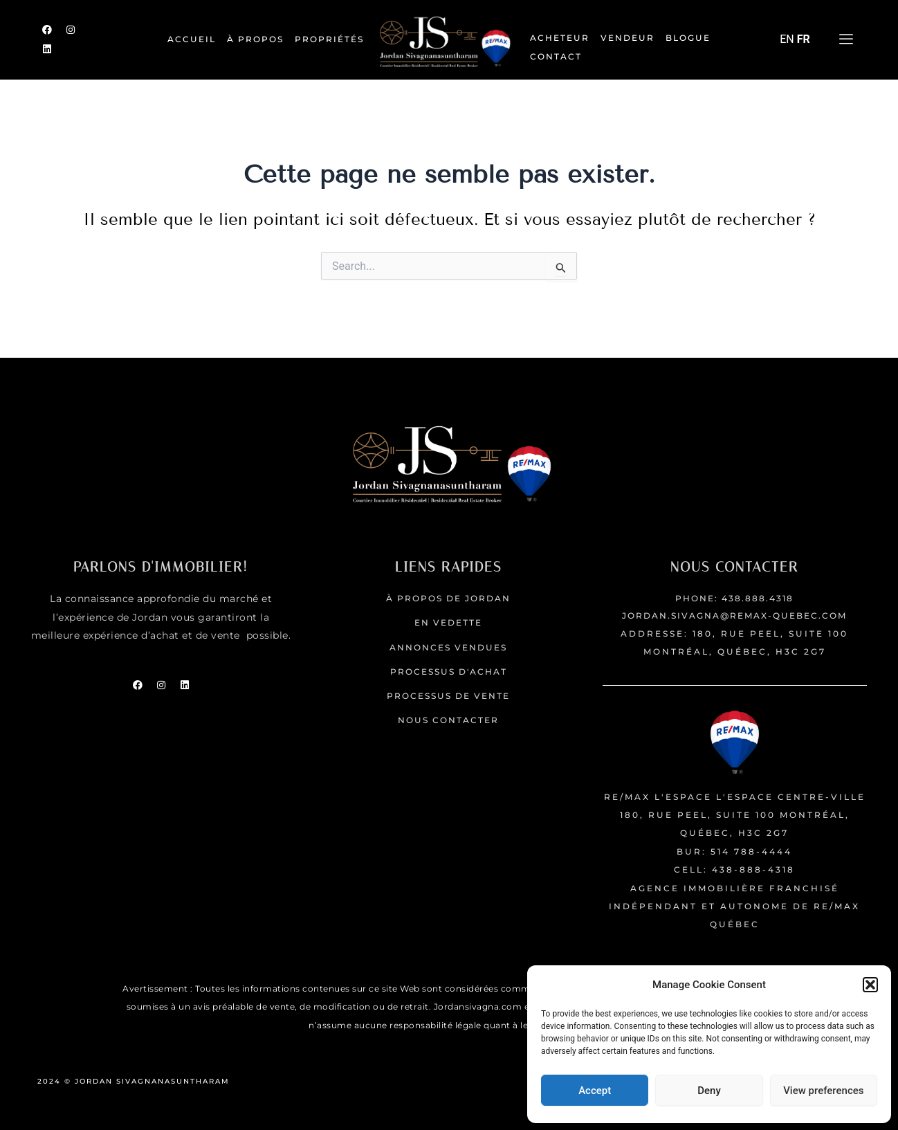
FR (800, 39)
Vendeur (627, 38)
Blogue (687, 38)
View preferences (823, 1090)
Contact (555, 56)
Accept (594, 1090)
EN (783, 39)
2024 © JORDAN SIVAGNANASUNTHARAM (135, 1081)
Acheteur (559, 38)
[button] (870, 985)
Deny (709, 1090)
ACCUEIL (192, 38)
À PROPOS (256, 38)
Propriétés (330, 38)
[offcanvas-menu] (842, 39)
